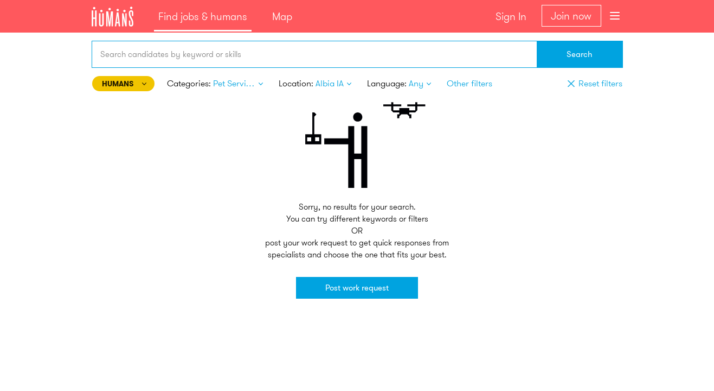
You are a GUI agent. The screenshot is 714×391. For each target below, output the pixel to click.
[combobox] (314, 54)
